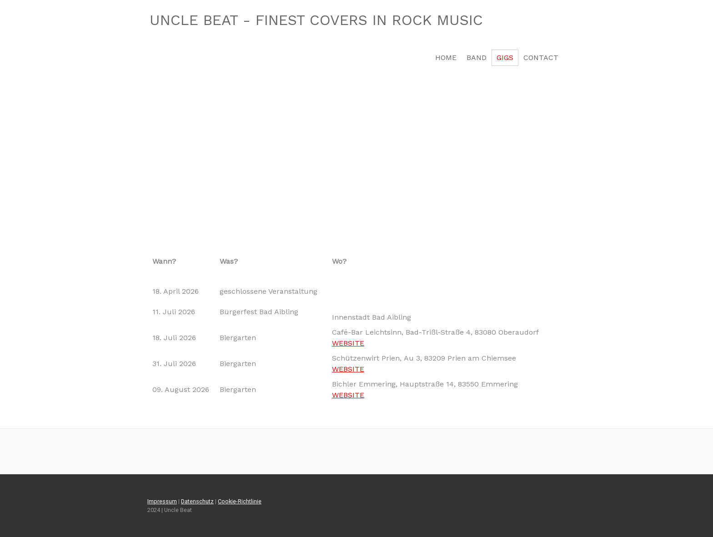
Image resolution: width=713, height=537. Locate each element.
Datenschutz (197, 501)
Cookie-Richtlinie (239, 501)
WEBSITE (348, 343)
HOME (446, 57)
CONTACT (540, 57)
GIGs (505, 57)
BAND (477, 57)
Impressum (162, 501)
